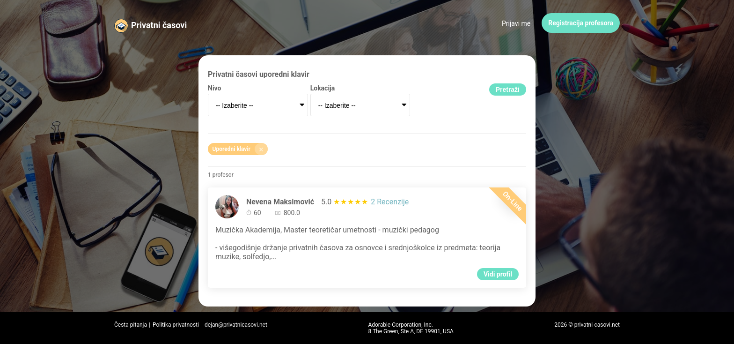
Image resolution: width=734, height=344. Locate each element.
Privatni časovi (159, 25)
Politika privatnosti (176, 325)
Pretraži (508, 89)
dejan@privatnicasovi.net (236, 325)
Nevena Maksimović (280, 201)
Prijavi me (516, 23)
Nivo (214, 88)
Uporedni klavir (240, 149)
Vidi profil (498, 274)
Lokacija (322, 88)
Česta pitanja (130, 325)
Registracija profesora (580, 23)
